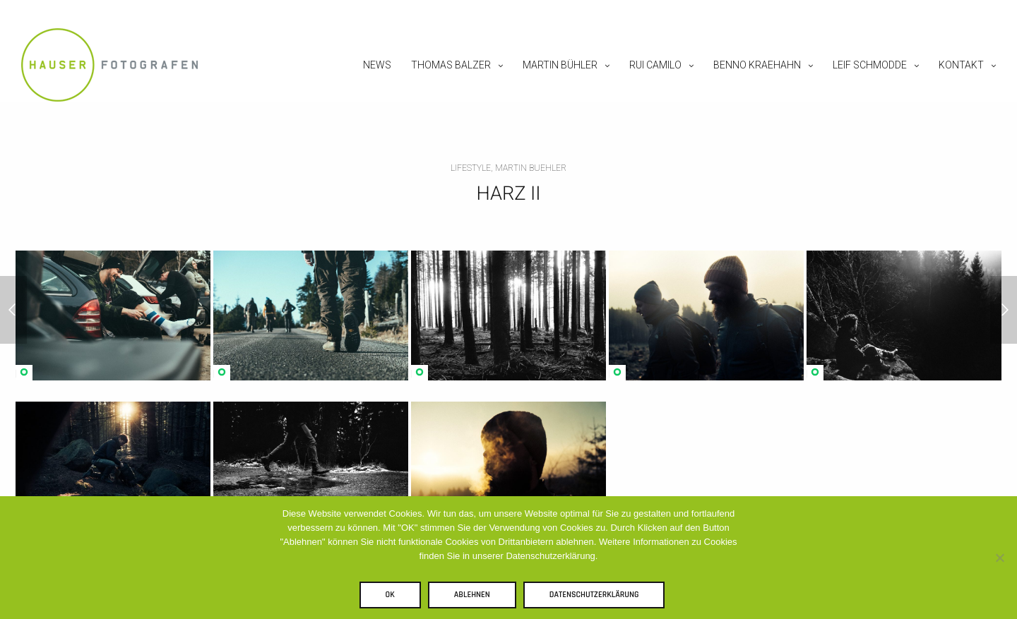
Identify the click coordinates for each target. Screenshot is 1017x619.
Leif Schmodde (870, 65)
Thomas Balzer (451, 65)
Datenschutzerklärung (594, 594)
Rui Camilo (655, 65)
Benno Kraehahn (757, 65)
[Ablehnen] (999, 558)
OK (390, 594)
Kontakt (961, 65)
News (377, 65)
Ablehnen (472, 594)
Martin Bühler (560, 65)
